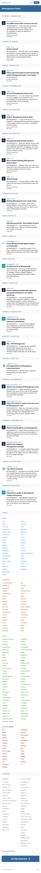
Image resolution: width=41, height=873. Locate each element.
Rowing (23, 658)
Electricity (5, 609)
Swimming (24, 689)
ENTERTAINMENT (8, 727)
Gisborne (5, 795)
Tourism (23, 617)
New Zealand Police (13, 35)
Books (4, 735)
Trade (22, 620)
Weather (23, 566)
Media (22, 596)
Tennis (23, 697)
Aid (3, 521)
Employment (6, 612)
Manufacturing (25, 591)
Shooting (23, 668)
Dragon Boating (7, 676)
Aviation (4, 596)
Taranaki (5, 816)
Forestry (5, 625)
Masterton (24, 806)
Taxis (22, 556)
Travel (23, 564)
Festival (4, 759)
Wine (22, 631)
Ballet (4, 732)
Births (4, 524)
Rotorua (23, 824)
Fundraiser (5, 764)
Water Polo (24, 711)
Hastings (23, 798)
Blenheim (23, 785)
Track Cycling (25, 700)
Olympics (23, 644)
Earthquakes (6, 556)
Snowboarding (25, 676)
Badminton (5, 650)
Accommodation (7, 583)
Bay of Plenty (6, 785)
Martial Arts (6, 711)
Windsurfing (24, 716)
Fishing (4, 684)
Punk (22, 751)
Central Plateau (7, 790)
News (8, 70)
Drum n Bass (6, 751)
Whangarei (24, 846)
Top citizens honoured (15, 469)
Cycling (4, 673)
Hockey (4, 695)
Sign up (36, 2)
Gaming (4, 767)
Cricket (4, 665)
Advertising (5, 585)
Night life (23, 746)
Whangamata (12, 26)
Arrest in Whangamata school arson (20, 93)
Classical (5, 740)
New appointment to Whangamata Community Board (19, 367)
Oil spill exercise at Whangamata (19, 266)
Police (22, 537)
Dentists (4, 604)
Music (22, 743)
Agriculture (5, 588)
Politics (23, 540)
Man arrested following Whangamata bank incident (20, 162)
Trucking (23, 623)
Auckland (5, 782)
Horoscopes (24, 735)
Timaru (23, 832)
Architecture (6, 593)
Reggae (23, 756)
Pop (22, 748)
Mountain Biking (7, 719)
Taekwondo (24, 695)
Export (4, 617)
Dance (4, 748)
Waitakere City (25, 838)
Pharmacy (24, 601)
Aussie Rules (6, 647)
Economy (5, 607)
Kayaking (5, 705)
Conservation (11, 317)
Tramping (24, 703)
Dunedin (23, 790)
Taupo (23, 827)
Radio (22, 754)
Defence (5, 548)
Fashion (4, 756)
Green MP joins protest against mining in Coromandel (20, 245)
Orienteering (24, 647)
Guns (4, 574)
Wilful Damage (12, 179)
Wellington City (25, 843)
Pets (22, 534)
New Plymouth (25, 814)
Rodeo (23, 652)
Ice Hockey (5, 700)
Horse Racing (6, 697)
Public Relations (26, 607)
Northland (5, 808)
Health (23, 521)
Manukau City (25, 803)
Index (37, 869)
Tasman (4, 819)
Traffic (9, 341)
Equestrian (5, 679)
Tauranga (24, 830)
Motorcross (6, 713)
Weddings (24, 569)
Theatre (23, 762)
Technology (24, 615)
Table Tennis (25, 692)
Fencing (4, 681)
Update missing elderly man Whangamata (22, 428)
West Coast (5, 830)
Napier (23, 808)
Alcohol (4, 591)
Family (4, 754)
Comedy (4, 743)
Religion (23, 542)
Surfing (23, 687)
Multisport (24, 639)
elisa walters (11, 59)
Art (3, 730)
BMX (3, 655)
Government (6, 572)
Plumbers (24, 604)
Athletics (5, 644)
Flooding (5, 566)
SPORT (4, 636)
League (4, 708)
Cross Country (6, 668)
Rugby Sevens (25, 663)
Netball (23, 642)
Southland (5, 814)
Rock (22, 759)
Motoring (23, 599)
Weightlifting (24, 713)
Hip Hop (23, 732)
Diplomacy (5, 550)
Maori (22, 527)
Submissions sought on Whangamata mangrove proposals (20, 494)
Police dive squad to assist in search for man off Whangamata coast (23, 404)
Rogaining (24, 655)
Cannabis (5, 527)
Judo (4, 703)
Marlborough (6, 803)
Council (4, 537)
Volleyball (24, 708)
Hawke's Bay (6, 798)
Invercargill (24, 801)
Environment (11, 241)
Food (3, 623)
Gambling (5, 631)
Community (10, 364)
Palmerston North (26, 819)
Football (4, 687)
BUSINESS (5, 580)
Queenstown (25, 822)
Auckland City (25, 782)
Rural (22, 545)
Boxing (4, 660)
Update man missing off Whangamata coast (23, 387)
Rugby (23, 660)
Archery (4, 642)
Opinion (23, 532)
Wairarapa (5, 824)
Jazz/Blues (24, 740)
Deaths (9, 199)
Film (3, 762)
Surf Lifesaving (25, 684)
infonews (23, 524)
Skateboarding (25, 671)
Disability (5, 553)
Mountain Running (8, 721)
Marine (23, 593)
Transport (24, 561)
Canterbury (5, 787)
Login (30, 2)
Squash (23, 681)
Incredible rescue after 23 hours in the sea (22, 23)
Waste (22, 625)
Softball (23, 679)
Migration (24, 529)
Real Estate (24, 609)
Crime (8, 47)
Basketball (5, 652)
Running (23, 665)
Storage (23, 612)
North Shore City (26, 816)
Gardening (24, 730)
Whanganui (24, 840)
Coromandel (6, 793)
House (23, 738)
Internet (23, 585)
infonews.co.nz (6, 2)
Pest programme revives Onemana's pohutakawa (16, 320)
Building (4, 601)
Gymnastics (5, 692)
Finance (4, 620)
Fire (3, 564)
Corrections (6, 534)
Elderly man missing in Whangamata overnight (15, 445)
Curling (4, 671)
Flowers (4, 569)
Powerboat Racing (26, 650)
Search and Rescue (12, 21)
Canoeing (5, 663)
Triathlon (23, 705)
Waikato (4, 822)
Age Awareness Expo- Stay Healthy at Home (23, 223)
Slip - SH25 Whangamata (16, 344)
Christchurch (25, 787)
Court (4, 540)
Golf (3, 689)
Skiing (22, 673)
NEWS (4, 518)
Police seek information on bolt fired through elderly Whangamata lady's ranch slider (23, 74)
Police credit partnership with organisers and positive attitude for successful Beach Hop (21, 293)
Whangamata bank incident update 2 (20, 141)
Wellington (5, 827)
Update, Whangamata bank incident (20, 117)
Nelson (4, 806)
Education (5, 558)
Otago (4, 811)
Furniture (5, 628)
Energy (4, 615)
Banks (4, 599)
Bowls (4, 658)
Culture (4, 746)
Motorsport (5, 716)
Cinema (4, 738)
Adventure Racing (8, 639)
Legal (22, 588)
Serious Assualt (12, 49)
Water (22, 628)
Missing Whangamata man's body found (21, 201)
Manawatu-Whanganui (9, 801)
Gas (22, 583)
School (23, 548)
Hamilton (23, 795)
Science (23, 550)
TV (21, 764)
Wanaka (23, 835)
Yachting (23, 719)
